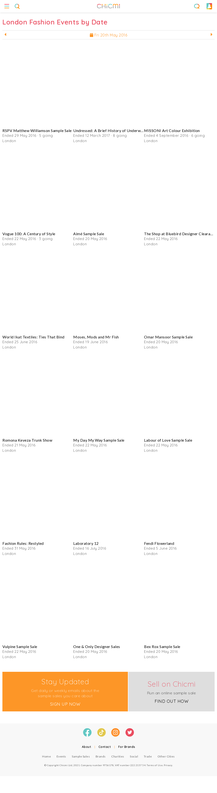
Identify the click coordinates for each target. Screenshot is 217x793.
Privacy (168, 765)
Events (61, 756)
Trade (148, 756)
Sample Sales (81, 756)
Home (46, 756)
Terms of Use (155, 765)
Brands (101, 756)
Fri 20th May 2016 (108, 35)
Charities (117, 756)
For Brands (126, 747)
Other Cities (166, 756)
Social (134, 756)
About (86, 747)
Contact (105, 747)
